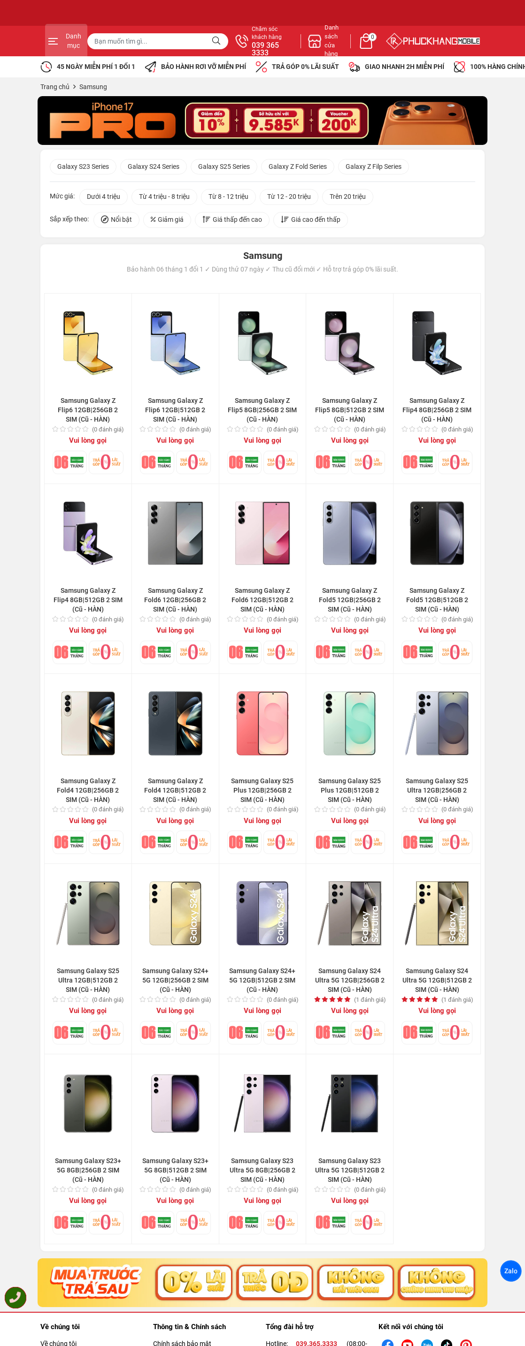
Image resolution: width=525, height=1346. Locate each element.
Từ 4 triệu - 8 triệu (164, 198)
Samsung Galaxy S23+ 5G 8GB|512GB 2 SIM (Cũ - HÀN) (175, 1172)
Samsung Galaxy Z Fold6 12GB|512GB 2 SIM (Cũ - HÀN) (262, 602)
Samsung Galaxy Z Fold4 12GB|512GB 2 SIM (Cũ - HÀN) (175, 792)
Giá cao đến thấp (310, 222)
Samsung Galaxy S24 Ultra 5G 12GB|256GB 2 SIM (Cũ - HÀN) (350, 982)
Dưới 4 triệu (103, 198)
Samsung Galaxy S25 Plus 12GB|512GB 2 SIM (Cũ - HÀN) (349, 792)
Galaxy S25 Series (224, 168)
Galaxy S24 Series (153, 168)
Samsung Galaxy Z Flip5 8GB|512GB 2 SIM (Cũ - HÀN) (349, 412)
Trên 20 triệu (348, 198)
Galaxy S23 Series (83, 168)
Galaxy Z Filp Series (373, 168)
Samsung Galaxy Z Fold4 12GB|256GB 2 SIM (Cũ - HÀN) (88, 792)
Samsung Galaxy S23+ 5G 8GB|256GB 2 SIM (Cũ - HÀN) (88, 1172)
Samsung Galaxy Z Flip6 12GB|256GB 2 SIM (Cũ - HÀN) (88, 412)
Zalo (511, 1271)
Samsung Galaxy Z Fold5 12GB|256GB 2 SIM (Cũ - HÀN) (350, 602)
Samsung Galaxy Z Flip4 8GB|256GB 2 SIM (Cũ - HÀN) (436, 412)
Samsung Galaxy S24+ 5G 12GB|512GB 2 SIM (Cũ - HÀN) (262, 982)
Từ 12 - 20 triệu (289, 198)
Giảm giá (167, 222)
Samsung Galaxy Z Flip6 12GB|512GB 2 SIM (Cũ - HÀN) (175, 412)
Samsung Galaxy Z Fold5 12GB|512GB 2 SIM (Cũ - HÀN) (437, 602)
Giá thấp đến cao (232, 222)
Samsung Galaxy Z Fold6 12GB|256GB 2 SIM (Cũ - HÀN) (175, 602)
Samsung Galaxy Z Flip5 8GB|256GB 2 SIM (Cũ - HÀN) (262, 412)
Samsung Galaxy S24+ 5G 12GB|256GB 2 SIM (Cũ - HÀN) (175, 982)
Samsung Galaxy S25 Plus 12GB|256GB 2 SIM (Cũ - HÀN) (262, 792)
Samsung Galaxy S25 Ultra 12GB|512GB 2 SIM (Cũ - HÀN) (88, 982)
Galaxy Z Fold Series (298, 168)
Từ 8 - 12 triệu (228, 198)
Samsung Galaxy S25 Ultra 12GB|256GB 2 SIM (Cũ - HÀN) (437, 792)
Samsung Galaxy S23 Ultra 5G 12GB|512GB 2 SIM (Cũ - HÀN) (350, 1172)
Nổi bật (116, 222)
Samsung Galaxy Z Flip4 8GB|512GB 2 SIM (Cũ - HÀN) (88, 602)
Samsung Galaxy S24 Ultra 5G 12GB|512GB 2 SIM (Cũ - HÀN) (437, 982)
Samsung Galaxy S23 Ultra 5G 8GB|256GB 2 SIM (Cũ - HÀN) (262, 1172)
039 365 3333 (364, 49)
